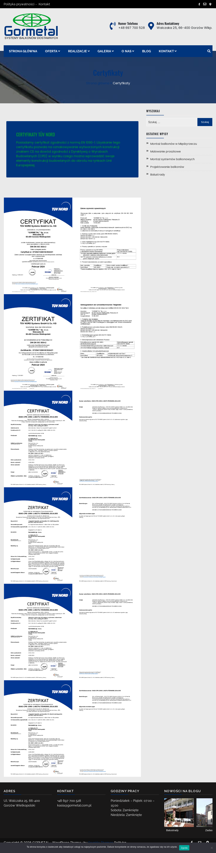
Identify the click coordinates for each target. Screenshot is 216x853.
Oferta (51, 51)
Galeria (104, 51)
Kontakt (44, 4)
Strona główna (23, 51)
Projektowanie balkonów (167, 167)
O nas (126, 51)
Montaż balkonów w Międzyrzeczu (173, 144)
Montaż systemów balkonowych (172, 159)
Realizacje (77, 51)
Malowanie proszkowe (165, 151)
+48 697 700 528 (131, 28)
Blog (146, 51)
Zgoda (184, 848)
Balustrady (157, 175)
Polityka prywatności (19, 4)
